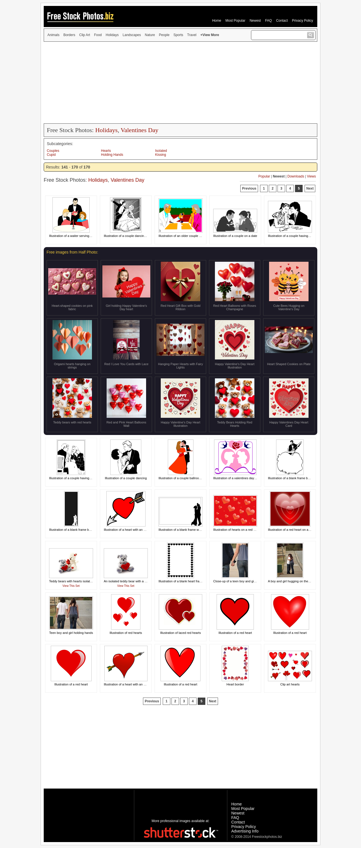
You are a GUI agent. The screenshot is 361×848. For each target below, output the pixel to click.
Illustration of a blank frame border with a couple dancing (307, 478)
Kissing (160, 155)
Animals (53, 35)
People (164, 35)
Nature (150, 35)
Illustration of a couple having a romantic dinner (300, 235)
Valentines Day (140, 130)
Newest (255, 21)
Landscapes (132, 35)
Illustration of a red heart (235, 632)
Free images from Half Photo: (72, 252)
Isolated (161, 151)
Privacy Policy (302, 21)
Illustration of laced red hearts (180, 632)
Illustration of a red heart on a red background (299, 529)
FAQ (268, 21)
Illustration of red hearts (126, 632)
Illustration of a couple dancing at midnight (133, 235)
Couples (53, 151)
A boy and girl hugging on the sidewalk (294, 581)
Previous (249, 188)
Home (216, 21)
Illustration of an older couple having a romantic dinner (196, 235)
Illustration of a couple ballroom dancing (186, 478)
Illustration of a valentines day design (238, 478)
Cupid (51, 155)
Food (98, 35)
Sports (178, 35)
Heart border (235, 684)
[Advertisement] (180, 82)
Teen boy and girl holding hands (71, 632)
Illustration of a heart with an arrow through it (134, 529)
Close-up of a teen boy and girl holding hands (244, 581)
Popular (264, 176)
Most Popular (235, 21)
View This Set (71, 585)
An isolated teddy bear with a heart (127, 581)
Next (310, 188)
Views (311, 176)
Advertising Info (245, 831)
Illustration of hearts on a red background (241, 529)
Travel (192, 35)
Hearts (106, 151)
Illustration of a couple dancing (126, 478)
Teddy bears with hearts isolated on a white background (87, 581)
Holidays (112, 35)
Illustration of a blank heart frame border (186, 581)
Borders (69, 35)
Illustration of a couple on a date (235, 235)
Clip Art (84, 35)
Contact (282, 21)
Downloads (295, 176)
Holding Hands (112, 155)
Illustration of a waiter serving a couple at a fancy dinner (87, 235)
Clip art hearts (290, 684)
